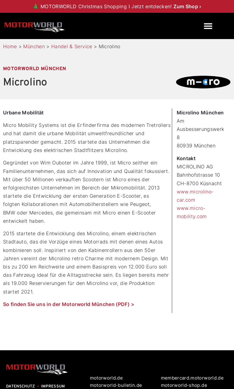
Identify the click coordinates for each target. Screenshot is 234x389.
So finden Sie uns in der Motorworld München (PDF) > (68, 304)
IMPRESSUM (53, 386)
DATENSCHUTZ (20, 386)
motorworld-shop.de (184, 385)
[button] (208, 26)
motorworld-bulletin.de (116, 385)
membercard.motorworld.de (192, 378)
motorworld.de (107, 378)
